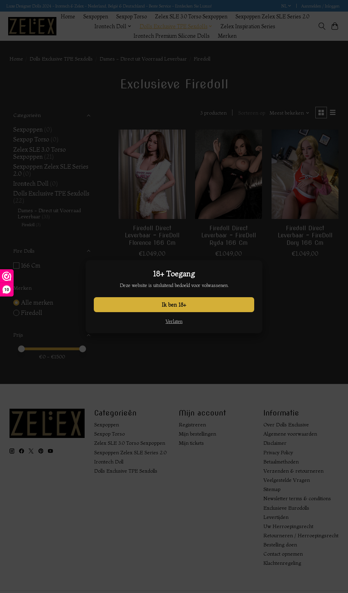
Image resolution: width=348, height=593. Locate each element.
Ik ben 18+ (174, 304)
